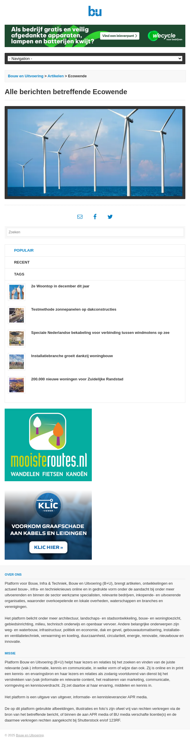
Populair (23, 250)
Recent (21, 262)
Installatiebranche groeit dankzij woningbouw (72, 356)
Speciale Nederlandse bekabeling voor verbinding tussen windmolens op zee (100, 332)
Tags (19, 274)
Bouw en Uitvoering (25, 76)
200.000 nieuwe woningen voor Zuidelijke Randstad (77, 379)
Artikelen (56, 76)
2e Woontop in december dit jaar (60, 286)
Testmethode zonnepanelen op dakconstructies (73, 309)
